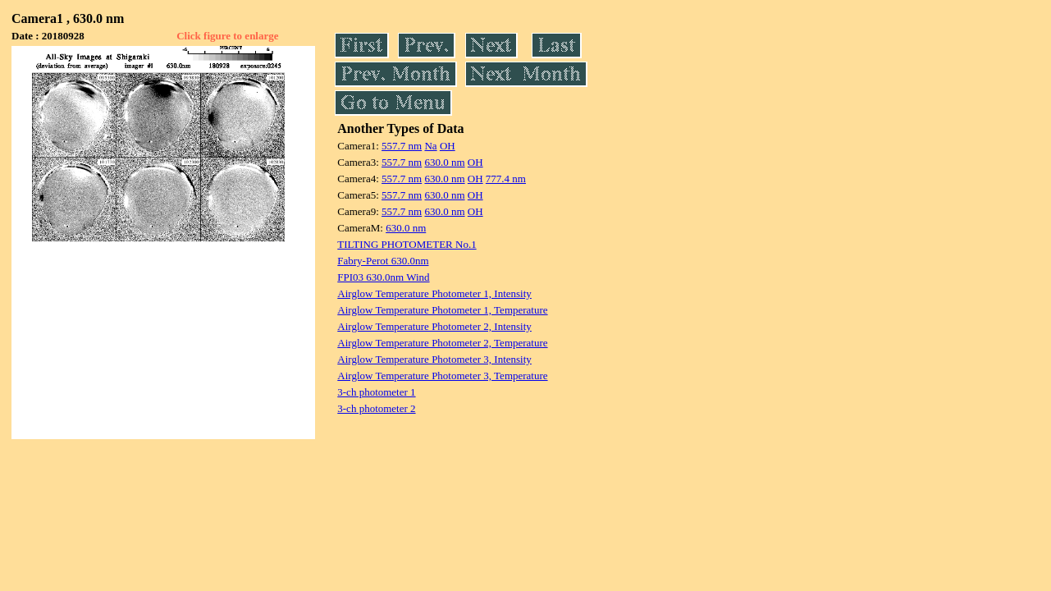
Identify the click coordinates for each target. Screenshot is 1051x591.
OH (447, 146)
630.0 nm (444, 162)
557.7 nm (402, 146)
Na (430, 146)
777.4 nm (506, 178)
